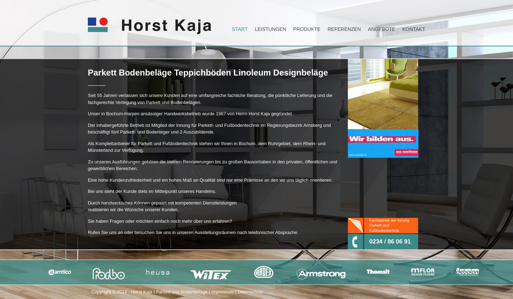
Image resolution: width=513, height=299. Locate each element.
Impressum (223, 291)
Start (240, 29)
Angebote (381, 29)
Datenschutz (250, 291)
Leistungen (270, 29)
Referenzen (344, 29)
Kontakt (413, 29)
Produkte (306, 29)
